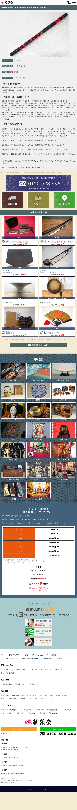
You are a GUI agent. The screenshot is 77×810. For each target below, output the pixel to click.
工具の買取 (31, 713)
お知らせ (58, 658)
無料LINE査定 (57, 729)
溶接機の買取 (53, 713)
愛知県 (4, 770)
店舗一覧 (48, 670)
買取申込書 (58, 670)
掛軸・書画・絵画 (18, 695)
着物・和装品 (13, 698)
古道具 (23, 698)
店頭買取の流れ (33, 684)
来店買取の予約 (37, 670)
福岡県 (4, 762)
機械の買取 (42, 713)
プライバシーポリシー (9, 658)
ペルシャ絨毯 (33, 698)
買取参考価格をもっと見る (38, 345)
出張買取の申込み (7, 670)
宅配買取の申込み (22, 670)
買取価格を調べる (19, 729)
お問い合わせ (29, 655)
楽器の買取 (40, 710)
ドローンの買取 (6, 713)
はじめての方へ (15, 655)
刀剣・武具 (5, 695)
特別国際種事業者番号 (30, 658)
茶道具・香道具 (61, 695)
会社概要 (54, 655)
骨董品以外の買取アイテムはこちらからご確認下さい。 (38, 589)
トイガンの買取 (66, 710)
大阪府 (4, 754)
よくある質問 (43, 655)
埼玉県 (4, 743)
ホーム (3, 655)
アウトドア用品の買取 (8, 710)
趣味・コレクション (47, 698)
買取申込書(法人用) (7, 673)
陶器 (40, 695)
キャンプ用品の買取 (26, 710)
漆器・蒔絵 (49, 695)
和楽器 (3, 698)
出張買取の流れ (6, 684)
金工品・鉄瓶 (31, 695)
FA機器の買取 (19, 713)
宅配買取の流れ (20, 684)
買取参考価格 (47, 658)
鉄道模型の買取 (52, 710)
